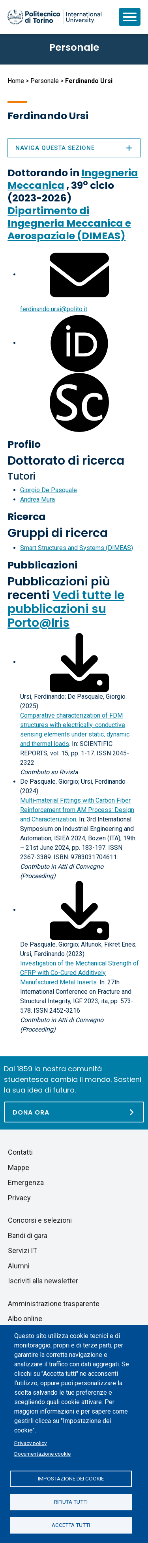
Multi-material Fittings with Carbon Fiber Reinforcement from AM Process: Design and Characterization (77, 810)
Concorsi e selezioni (40, 1220)
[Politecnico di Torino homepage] (54, 16)
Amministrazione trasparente (53, 1303)
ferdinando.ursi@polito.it (53, 309)
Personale (44, 81)
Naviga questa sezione (74, 147)
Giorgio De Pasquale (48, 490)
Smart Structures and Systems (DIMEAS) (76, 548)
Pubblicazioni (42, 565)
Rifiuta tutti (71, 1502)
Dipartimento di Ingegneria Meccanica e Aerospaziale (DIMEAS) (69, 223)
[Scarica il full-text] (79, 662)
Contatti (20, 1152)
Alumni (19, 1266)
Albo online (25, 1318)
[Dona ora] (74, 1112)
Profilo (24, 444)
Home (15, 81)
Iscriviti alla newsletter (43, 1281)
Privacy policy (30, 1443)
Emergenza (26, 1182)
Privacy (19, 1198)
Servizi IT (22, 1250)
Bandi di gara (27, 1235)
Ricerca (26, 517)
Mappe (18, 1167)
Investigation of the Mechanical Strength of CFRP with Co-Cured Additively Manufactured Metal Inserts (79, 973)
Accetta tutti (71, 1525)
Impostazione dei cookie (71, 1478)
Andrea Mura (37, 499)
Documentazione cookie (42, 1454)
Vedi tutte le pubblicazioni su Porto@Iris (65, 609)
